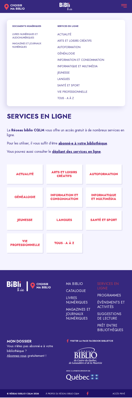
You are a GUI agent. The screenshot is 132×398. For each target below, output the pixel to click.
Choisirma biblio (17, 7)
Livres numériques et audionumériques (25, 35)
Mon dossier (19, 341)
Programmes (109, 296)
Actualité (64, 34)
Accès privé (119, 394)
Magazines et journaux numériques (26, 45)
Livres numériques (77, 300)
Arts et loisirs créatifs (74, 41)
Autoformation (68, 47)
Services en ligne (108, 286)
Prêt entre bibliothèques (110, 328)
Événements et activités (111, 305)
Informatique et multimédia (77, 66)
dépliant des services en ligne (76, 151)
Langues (63, 79)
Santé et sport (68, 85)
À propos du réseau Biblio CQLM (62, 394)
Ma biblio (74, 284)
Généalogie (66, 54)
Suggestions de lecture (109, 316)
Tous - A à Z (65, 98)
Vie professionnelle (72, 92)
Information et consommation (80, 60)
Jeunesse (63, 73)
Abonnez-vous (16, 356)
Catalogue (76, 291)
